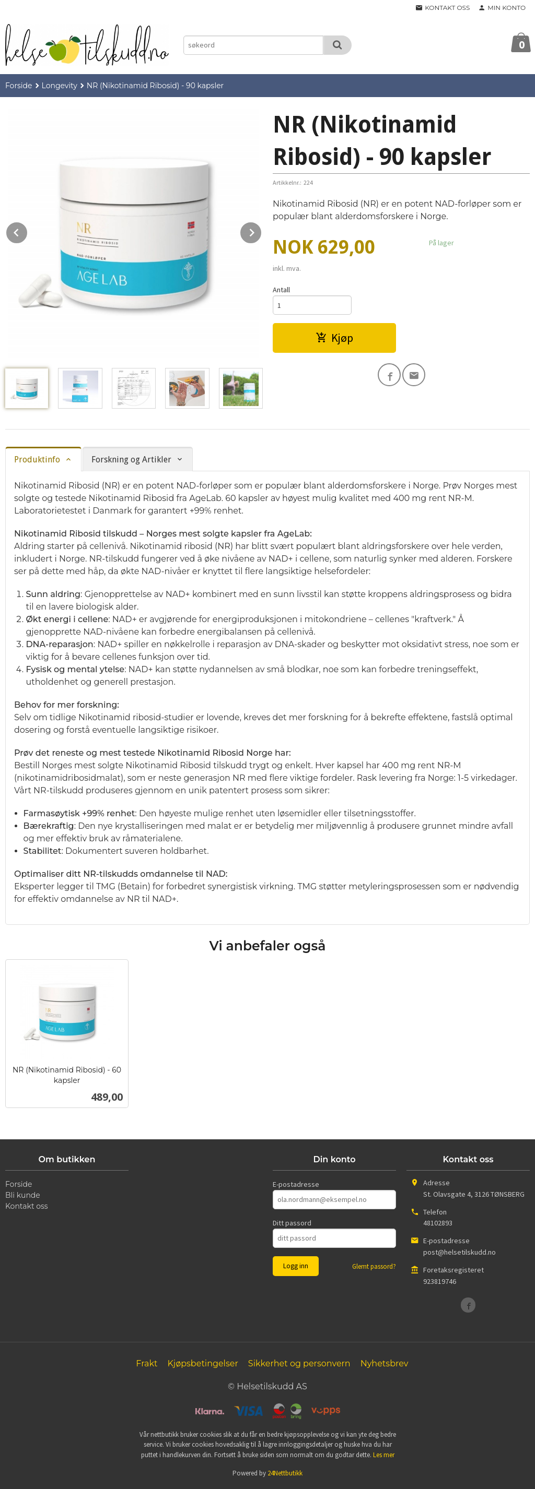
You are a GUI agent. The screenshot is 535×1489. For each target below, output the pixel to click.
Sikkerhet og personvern (299, 1363)
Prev (27, 230)
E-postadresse (296, 1184)
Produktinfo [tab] (37, 459)
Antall (281, 289)
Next (261, 230)
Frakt (146, 1363)
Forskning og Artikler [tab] (131, 459)
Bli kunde (22, 1195)
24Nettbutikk (285, 1473)
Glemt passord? (374, 1266)
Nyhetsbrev (384, 1363)
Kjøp (334, 337)
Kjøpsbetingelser (202, 1363)
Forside (18, 85)
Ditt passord (292, 1223)
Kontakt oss (26, 1206)
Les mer (383, 1454)
